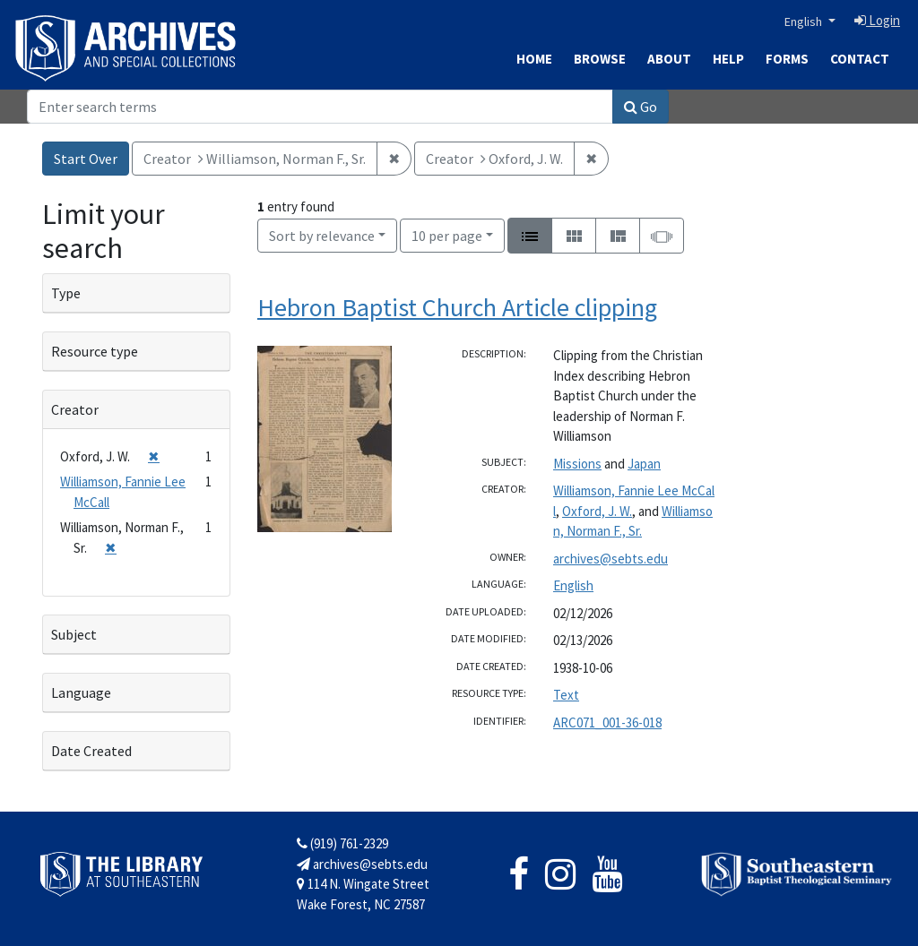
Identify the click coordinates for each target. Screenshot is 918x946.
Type (66, 293)
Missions (577, 463)
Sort (322, 236)
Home (534, 58)
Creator (75, 409)
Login (877, 20)
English (804, 21)
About (669, 58)
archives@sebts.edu (610, 558)
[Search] (320, 107)
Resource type (94, 351)
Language (81, 692)
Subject (74, 634)
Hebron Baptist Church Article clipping (457, 307)
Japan (644, 463)
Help (728, 58)
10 (446, 234)
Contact (859, 58)
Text (566, 694)
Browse (600, 58)
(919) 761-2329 (342, 843)
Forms (787, 58)
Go (640, 107)
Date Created (91, 751)
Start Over (85, 159)
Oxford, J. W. (597, 511)
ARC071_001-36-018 (607, 722)
